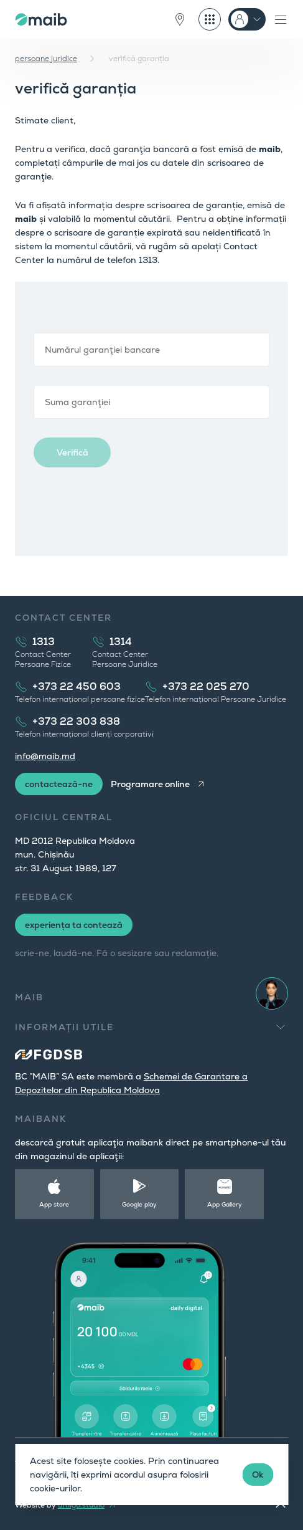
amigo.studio (81, 1505)
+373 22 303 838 (76, 721)
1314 (121, 641)
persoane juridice (46, 59)
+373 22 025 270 (205, 686)
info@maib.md (45, 756)
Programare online (150, 784)
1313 (43, 641)
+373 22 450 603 (76, 686)
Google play (139, 1204)
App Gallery (224, 1204)
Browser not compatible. (151, 419)
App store (54, 1204)
